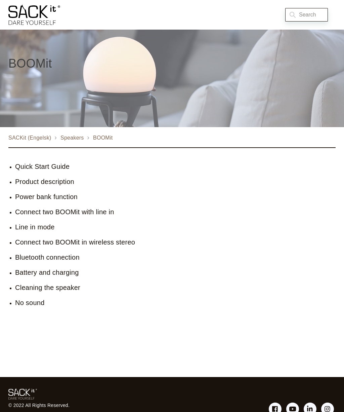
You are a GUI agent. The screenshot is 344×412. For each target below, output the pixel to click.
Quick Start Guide (42, 166)
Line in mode (35, 227)
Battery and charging (47, 272)
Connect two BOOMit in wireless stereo (75, 242)
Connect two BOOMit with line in (64, 212)
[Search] (306, 15)
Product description (44, 181)
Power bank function (46, 196)
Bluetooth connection (47, 257)
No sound (30, 302)
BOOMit (103, 138)
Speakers (72, 138)
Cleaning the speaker (47, 287)
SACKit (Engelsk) (29, 138)
